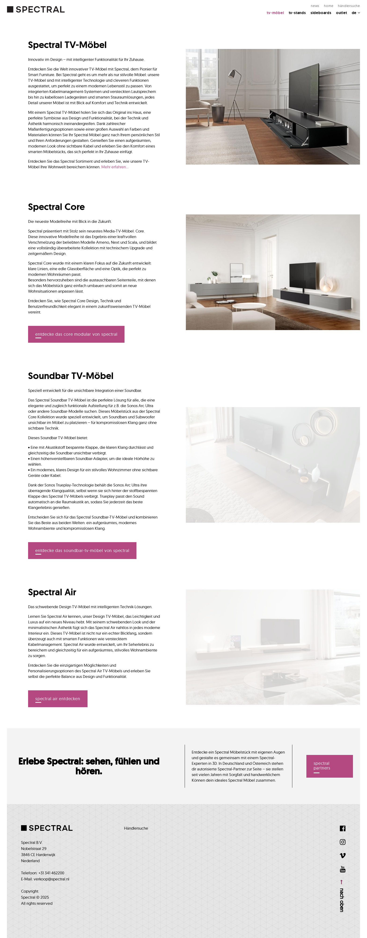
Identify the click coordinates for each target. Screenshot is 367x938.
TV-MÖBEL (275, 12)
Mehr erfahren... (114, 166)
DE (356, 12)
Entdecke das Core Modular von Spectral (76, 334)
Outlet (341, 12)
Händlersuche (349, 6)
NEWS (315, 6)
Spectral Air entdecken (57, 698)
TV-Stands (297, 12)
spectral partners (322, 766)
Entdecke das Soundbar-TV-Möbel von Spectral (82, 550)
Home (328, 6)
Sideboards (321, 12)
